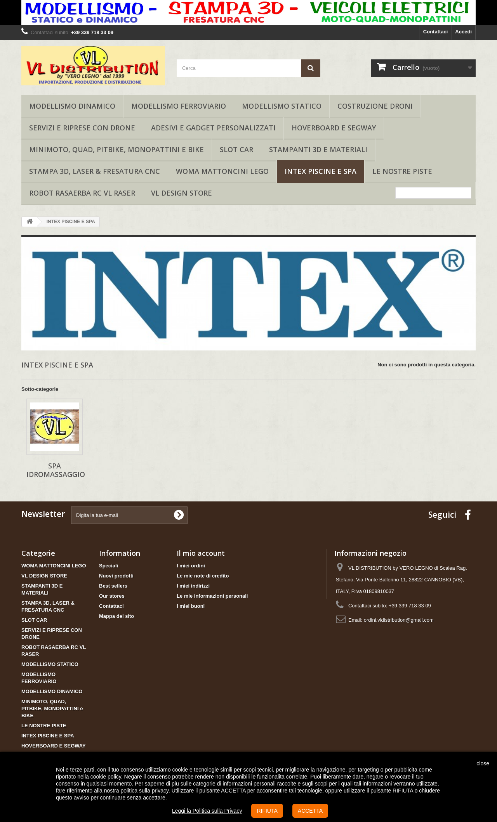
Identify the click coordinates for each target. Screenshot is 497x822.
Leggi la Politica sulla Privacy (207, 811)
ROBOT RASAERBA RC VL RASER (82, 193)
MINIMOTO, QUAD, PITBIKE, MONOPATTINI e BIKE (116, 149)
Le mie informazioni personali (212, 596)
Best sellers (113, 586)
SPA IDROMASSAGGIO (55, 470)
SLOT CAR (236, 149)
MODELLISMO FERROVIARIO (178, 106)
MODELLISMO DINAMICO (72, 106)
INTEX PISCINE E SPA (320, 171)
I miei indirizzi (193, 586)
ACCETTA (310, 811)
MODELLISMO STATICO (281, 106)
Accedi (463, 32)
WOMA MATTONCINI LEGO (222, 171)
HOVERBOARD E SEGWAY (334, 127)
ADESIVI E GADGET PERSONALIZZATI (213, 127)
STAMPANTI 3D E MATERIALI (318, 149)
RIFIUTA (267, 811)
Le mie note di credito (203, 576)
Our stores (112, 596)
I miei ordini (191, 566)
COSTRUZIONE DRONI (375, 106)
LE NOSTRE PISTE (402, 171)
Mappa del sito (116, 616)
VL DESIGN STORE (181, 193)
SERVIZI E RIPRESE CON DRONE (82, 127)
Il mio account (201, 553)
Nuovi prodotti (116, 576)
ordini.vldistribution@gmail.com (399, 620)
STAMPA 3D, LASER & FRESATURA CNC (94, 171)
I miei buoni (191, 606)
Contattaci (435, 32)
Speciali (108, 566)
